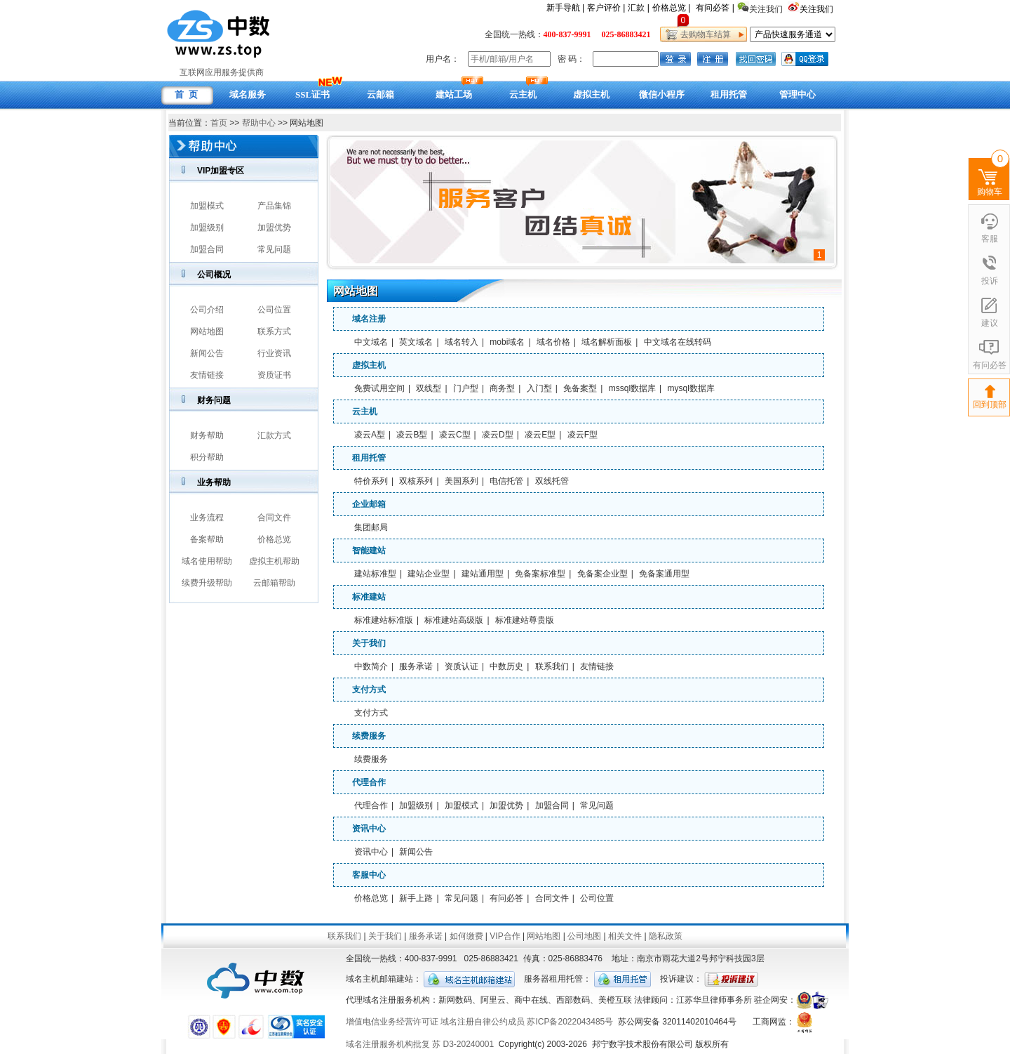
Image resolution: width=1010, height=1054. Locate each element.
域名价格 (553, 342)
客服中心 (369, 875)
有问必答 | (715, 8)
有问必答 (506, 898)
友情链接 (207, 375)
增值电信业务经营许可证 (392, 1022)
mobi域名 (507, 342)
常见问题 (274, 249)
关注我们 (817, 9)
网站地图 (207, 331)
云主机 (364, 411)
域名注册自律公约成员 (482, 1022)
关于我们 (369, 643)
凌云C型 (455, 435)
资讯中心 (369, 829)
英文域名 (416, 342)
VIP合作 (505, 936)
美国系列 (461, 481)
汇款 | (638, 8)
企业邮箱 (369, 504)
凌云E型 (540, 435)
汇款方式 (274, 435)
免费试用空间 (379, 388)
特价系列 (371, 481)
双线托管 (552, 481)
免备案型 (580, 388)
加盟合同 (207, 249)
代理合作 (369, 782)
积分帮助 (207, 457)
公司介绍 (207, 310)
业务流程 (207, 517)
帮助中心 (259, 123)
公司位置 (274, 310)
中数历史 (506, 666)
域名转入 (461, 342)
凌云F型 (582, 435)
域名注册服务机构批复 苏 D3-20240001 (420, 1044)
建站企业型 (429, 574)
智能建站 (369, 550)
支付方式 (369, 689)
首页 (218, 123)
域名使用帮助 (207, 561)
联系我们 (552, 666)
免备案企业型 (602, 574)
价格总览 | (671, 8)
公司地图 (584, 936)
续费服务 (369, 736)
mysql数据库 (691, 388)
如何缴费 (466, 936)
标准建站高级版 (453, 620)
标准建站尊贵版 (524, 620)
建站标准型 (375, 574)
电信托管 (506, 481)
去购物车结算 (703, 34)
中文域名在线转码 (677, 342)
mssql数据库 (632, 388)
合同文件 (274, 517)
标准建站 (369, 597)
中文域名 (371, 342)
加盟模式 (207, 206)
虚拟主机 (369, 365)
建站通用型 (483, 574)
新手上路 (416, 898)
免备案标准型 (540, 574)
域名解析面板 (606, 342)
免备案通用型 (664, 574)
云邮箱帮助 (274, 583)
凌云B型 (411, 435)
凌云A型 (369, 435)
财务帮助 (207, 435)
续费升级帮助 (207, 583)
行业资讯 (274, 353)
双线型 (428, 388)
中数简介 (371, 666)
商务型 (502, 388)
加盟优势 (274, 227)
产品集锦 (274, 206)
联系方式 (274, 331)
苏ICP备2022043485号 (570, 1022)
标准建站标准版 (383, 620)
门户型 (465, 388)
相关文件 (625, 936)
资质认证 (461, 666)
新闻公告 (207, 353)
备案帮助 (207, 539)
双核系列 (416, 481)
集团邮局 (371, 527)
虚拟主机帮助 (274, 561)
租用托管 (369, 458)
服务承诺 (416, 666)
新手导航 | (565, 8)
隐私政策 (665, 936)
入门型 (539, 388)
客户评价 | (606, 8)
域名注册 (369, 319)
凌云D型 (497, 435)
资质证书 (274, 375)
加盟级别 (207, 227)
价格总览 (274, 539)
